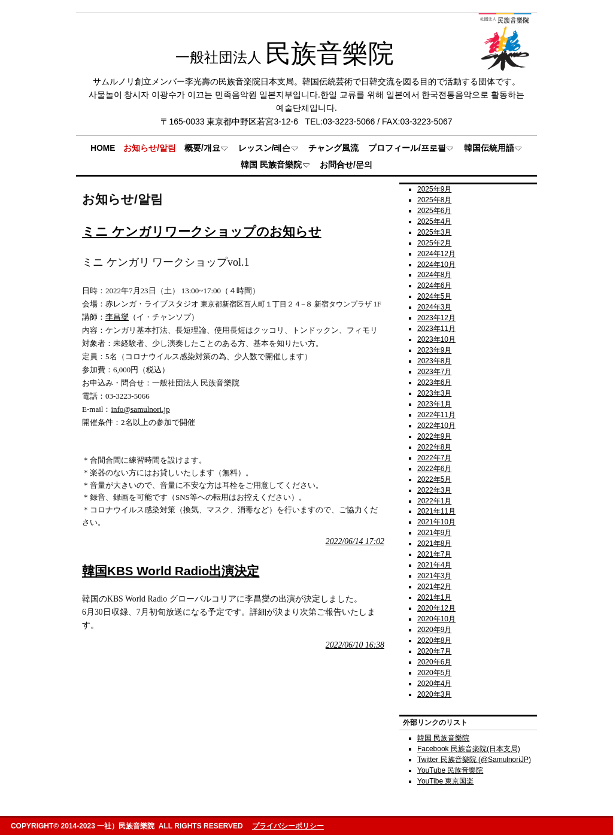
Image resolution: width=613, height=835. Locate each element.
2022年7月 (434, 458)
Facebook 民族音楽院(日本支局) (468, 749)
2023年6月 (434, 382)
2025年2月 (434, 243)
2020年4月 (434, 683)
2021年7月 (434, 554)
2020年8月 (434, 640)
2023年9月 (434, 350)
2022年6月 (434, 468)
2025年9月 (434, 189)
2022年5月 (434, 479)
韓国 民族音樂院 (443, 738)
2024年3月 (434, 307)
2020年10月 (436, 619)
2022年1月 (434, 501)
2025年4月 (434, 221)
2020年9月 (434, 630)
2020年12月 (436, 608)
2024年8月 (434, 275)
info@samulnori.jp (140, 409)
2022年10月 (436, 425)
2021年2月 (434, 586)
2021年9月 (434, 533)
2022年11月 (436, 415)
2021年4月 (434, 565)
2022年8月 (434, 447)
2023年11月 (436, 328)
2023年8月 (434, 361)
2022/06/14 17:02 (355, 541)
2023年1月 (434, 404)
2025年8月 (434, 200)
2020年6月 (434, 662)
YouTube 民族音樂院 (450, 770)
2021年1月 (434, 597)
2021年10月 (436, 522)
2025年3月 (434, 232)
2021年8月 (434, 543)
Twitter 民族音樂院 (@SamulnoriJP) (474, 759)
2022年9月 (434, 436)
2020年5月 (434, 673)
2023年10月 (436, 339)
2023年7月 (434, 372)
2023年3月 (434, 393)
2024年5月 (434, 296)
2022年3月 (434, 490)
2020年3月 (434, 694)
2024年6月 (434, 285)
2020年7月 (434, 651)
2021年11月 (436, 511)
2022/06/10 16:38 (355, 644)
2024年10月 (436, 264)
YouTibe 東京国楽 (445, 781)
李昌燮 (117, 316)
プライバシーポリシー (288, 826)
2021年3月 (434, 576)
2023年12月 (436, 318)
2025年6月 (434, 211)
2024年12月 (436, 254)
